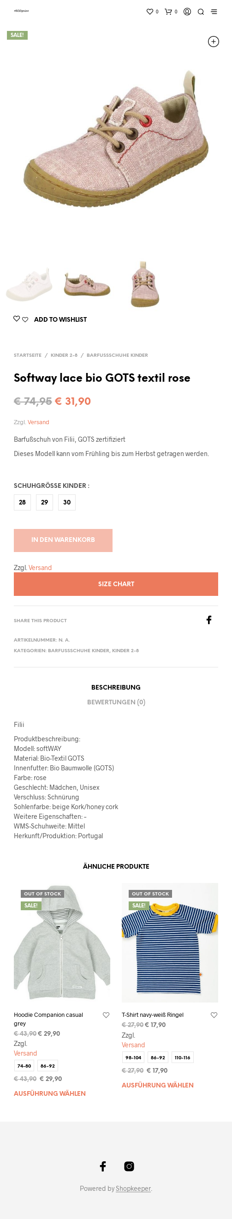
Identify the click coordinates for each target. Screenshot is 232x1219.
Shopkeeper (133, 1188)
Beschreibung (116, 688)
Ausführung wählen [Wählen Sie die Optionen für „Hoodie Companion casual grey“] (50, 1094)
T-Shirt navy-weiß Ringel (153, 1014)
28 (22, 503)
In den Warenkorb (63, 540)
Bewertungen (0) (116, 703)
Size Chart (116, 585)
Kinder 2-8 (64, 355)
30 (67, 503)
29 (44, 503)
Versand (38, 422)
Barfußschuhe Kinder (117, 355)
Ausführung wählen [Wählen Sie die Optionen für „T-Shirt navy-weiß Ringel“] (158, 1086)
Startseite (28, 355)
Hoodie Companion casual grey (48, 1019)
